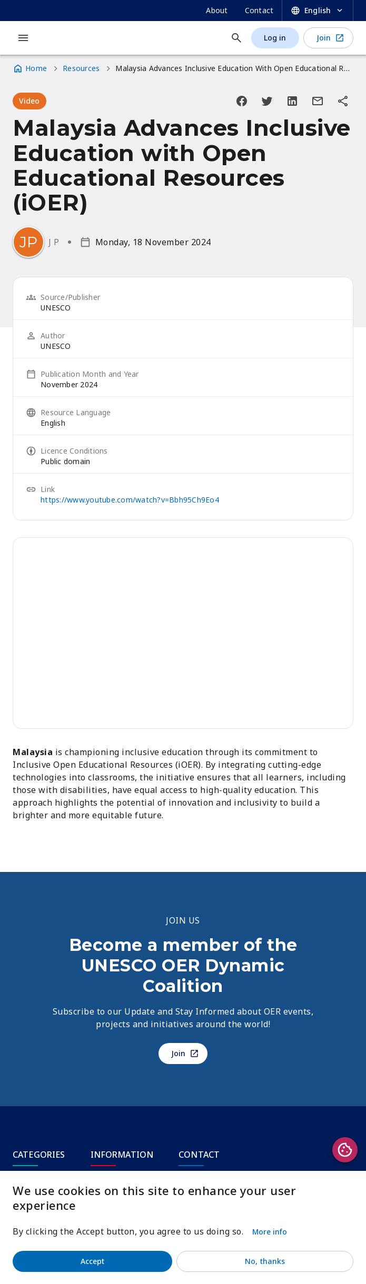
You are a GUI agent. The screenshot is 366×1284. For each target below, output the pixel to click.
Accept (93, 1261)
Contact (259, 10)
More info (270, 1232)
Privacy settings (345, 1149)
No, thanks (265, 1261)
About (216, 10)
